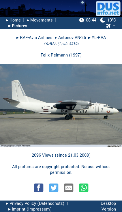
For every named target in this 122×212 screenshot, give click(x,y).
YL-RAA (99, 38)
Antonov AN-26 (72, 38)
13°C (97, 20)
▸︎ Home (13, 20)
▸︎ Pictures (17, 26)
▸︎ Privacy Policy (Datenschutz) (35, 204)
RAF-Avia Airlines (36, 38)
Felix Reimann (54, 55)
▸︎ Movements (40, 20)
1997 (75, 55)
